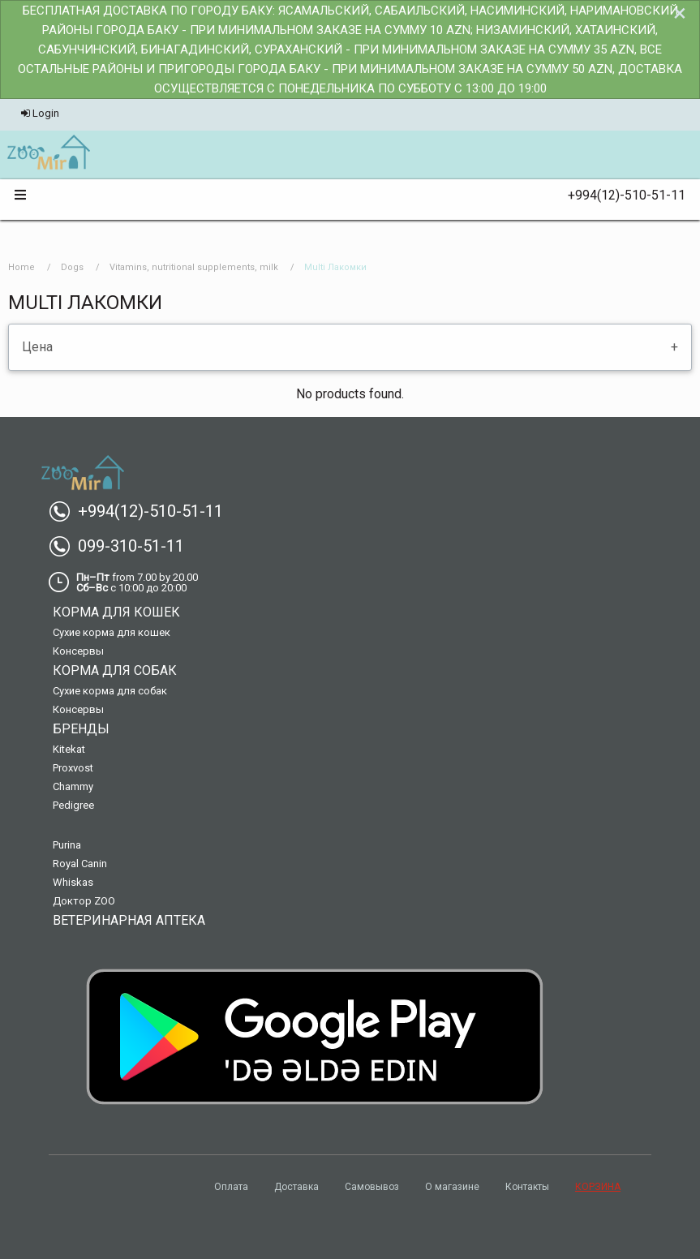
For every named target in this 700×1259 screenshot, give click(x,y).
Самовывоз (372, 1186)
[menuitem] (48, 153)
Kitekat (69, 749)
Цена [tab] (37, 346)
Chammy (73, 786)
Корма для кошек (116, 612)
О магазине (452, 1186)
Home (21, 267)
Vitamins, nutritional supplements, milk (194, 267)
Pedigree (73, 805)
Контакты (527, 1186)
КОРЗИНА (598, 1186)
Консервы (78, 651)
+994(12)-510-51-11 (620, 195)
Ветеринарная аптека (129, 920)
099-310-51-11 (123, 546)
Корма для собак (115, 670)
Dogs (72, 267)
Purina (67, 845)
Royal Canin (80, 863)
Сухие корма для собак (110, 691)
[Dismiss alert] (679, 13)
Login (40, 113)
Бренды (81, 729)
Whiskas (73, 882)
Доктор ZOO (84, 901)
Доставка (296, 1186)
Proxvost (73, 768)
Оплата (231, 1186)
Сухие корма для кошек (111, 632)
